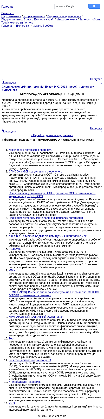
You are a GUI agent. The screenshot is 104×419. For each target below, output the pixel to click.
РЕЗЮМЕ (15, 248)
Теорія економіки (12, 22)
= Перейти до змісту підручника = (52, 135)
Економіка (7, 13)
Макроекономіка (66, 19)
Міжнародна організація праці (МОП (31, 149)
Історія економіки (34, 16)
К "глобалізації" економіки (25, 381)
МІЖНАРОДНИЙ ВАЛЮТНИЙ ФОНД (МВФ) (36, 316)
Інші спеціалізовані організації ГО (30, 360)
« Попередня (9, 81)
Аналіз (29, 22)
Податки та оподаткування (64, 16)
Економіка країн (44, 19)
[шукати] (70, 6)
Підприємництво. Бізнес (16, 19)
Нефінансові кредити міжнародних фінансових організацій (46, 217)
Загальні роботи (89, 19)
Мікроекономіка (11, 16)
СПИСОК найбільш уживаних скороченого (35, 171)
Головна (6, 25)
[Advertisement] (52, 51)
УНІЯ (12, 403)
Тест (11, 338)
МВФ (12, 270)
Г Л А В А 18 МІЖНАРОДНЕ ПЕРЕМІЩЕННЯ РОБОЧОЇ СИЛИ (48, 236)
